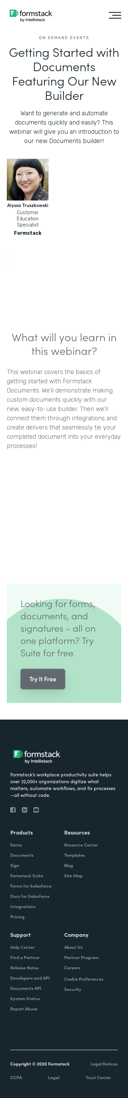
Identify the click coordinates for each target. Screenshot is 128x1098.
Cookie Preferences (83, 979)
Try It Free (42, 689)
